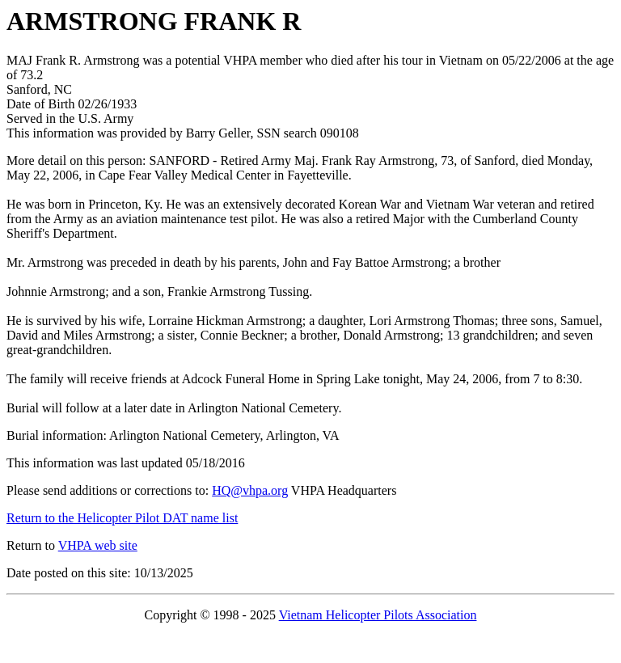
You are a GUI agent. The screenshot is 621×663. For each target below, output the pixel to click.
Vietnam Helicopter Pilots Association (378, 615)
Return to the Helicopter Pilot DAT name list (122, 518)
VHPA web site (97, 545)
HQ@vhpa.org (250, 490)
